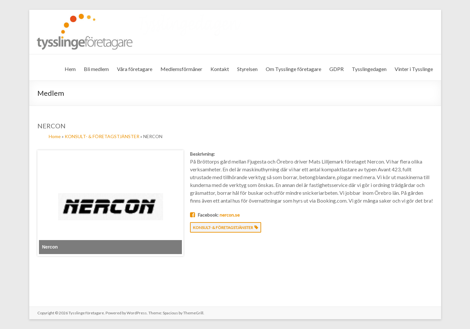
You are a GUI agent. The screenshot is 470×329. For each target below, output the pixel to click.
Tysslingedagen (369, 69)
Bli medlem (96, 69)
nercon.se (230, 215)
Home (55, 136)
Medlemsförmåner (181, 69)
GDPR (336, 69)
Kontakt (219, 69)
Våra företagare (134, 69)
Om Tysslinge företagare (293, 69)
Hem (70, 69)
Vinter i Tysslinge (414, 69)
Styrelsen (247, 69)
